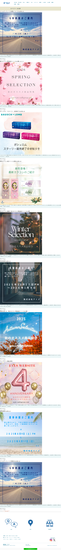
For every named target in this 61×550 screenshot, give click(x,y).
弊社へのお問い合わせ (28, 545)
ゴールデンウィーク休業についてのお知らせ (12, 11)
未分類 (4, 359)
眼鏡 (7, 537)
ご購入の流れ (15, 2)
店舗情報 (52, 2)
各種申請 (40, 2)
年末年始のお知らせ (5, 261)
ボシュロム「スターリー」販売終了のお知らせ (12, 111)
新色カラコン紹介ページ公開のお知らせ (10, 161)
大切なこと (24, 2)
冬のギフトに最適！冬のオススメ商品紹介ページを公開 (15, 211)
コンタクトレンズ (36, 2)
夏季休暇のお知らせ (5, 411)
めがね (31, 2)
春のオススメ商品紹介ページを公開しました (12, 61)
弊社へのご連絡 (27, 544)
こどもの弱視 (44, 2)
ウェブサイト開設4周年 (6, 361)
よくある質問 (48, 2)
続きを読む (9, 56)
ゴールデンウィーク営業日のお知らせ (10, 461)
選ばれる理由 (19, 2)
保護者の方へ (28, 2)
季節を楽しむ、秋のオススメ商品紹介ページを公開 (13, 311)
